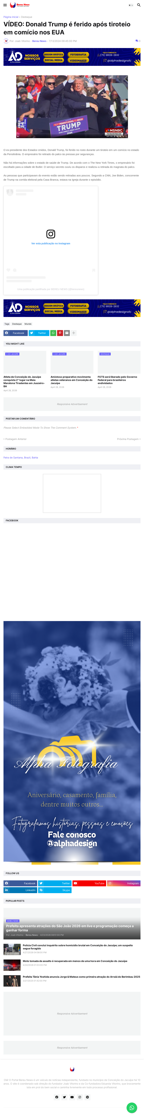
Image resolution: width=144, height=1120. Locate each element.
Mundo (28, 324)
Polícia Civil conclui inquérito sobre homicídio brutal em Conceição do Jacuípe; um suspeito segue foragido (78, 947)
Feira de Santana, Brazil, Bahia (20, 457)
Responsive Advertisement (72, 404)
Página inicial (10, 17)
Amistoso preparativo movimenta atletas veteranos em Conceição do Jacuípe (72, 380)
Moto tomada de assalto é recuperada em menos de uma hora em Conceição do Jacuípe (75, 961)
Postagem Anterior (16, 438)
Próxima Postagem (128, 438)
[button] (5, 5)
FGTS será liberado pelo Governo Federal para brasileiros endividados (117, 380)
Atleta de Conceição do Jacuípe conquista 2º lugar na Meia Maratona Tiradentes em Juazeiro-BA (24, 381)
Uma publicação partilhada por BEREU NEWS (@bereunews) (50, 289)
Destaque (26, 17)
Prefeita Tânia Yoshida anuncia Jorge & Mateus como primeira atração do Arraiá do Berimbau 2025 (81, 976)
